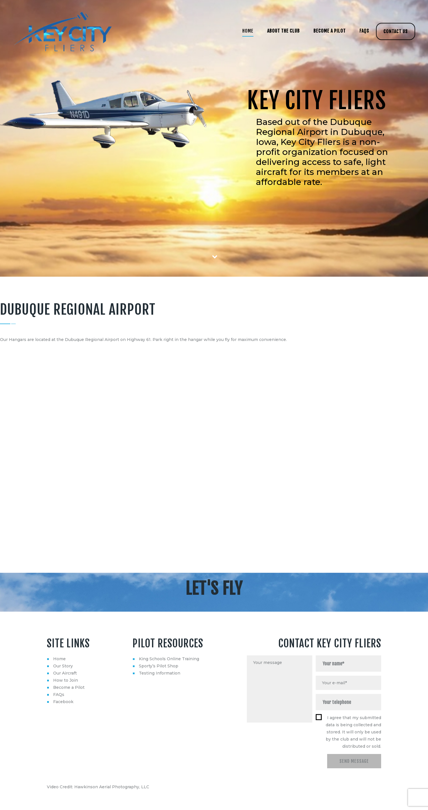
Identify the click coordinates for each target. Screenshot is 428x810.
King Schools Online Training (169, 658)
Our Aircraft (65, 673)
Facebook (63, 701)
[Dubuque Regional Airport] (214, 449)
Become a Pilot (69, 687)
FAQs (58, 694)
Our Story (63, 666)
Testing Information (159, 673)
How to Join (65, 680)
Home (59, 658)
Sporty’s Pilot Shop (158, 666)
